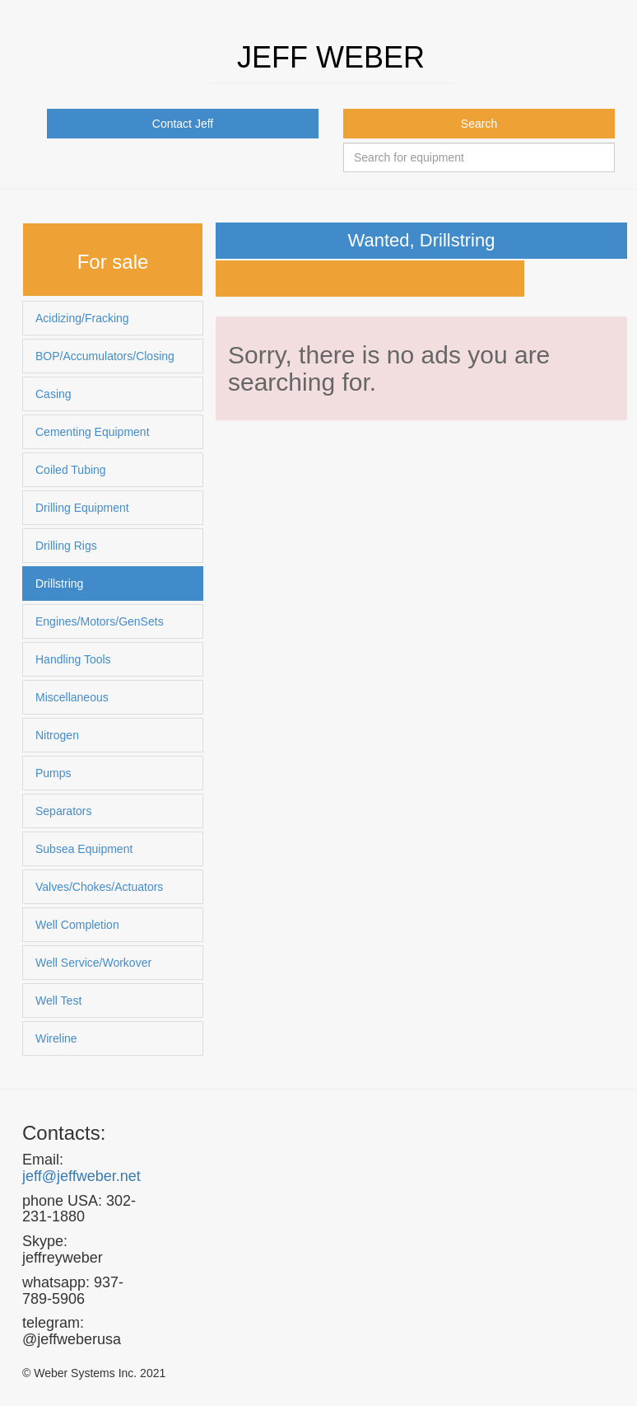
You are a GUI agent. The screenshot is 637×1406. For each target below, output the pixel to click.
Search (479, 123)
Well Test (58, 1000)
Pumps (53, 773)
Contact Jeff (182, 123)
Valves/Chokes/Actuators (99, 886)
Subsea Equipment (84, 848)
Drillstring (59, 583)
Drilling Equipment (82, 507)
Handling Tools (73, 659)
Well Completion (77, 924)
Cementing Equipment (92, 431)
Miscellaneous (72, 697)
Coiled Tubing (70, 469)
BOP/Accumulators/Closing (104, 356)
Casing (53, 394)
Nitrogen (57, 735)
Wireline (56, 1038)
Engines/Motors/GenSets (99, 621)
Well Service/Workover (93, 962)
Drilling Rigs (66, 545)
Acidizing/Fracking (82, 318)
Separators (63, 811)
